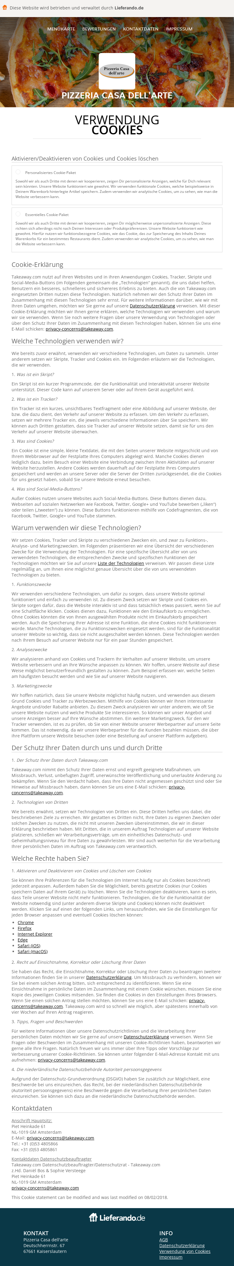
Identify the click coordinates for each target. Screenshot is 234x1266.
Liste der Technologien (121, 563)
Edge (23, 940)
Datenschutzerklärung (152, 306)
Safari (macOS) (33, 951)
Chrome (26, 922)
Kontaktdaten (140, 29)
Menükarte (61, 29)
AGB (163, 1240)
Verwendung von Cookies (185, 1251)
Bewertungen (99, 29)
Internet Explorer (35, 934)
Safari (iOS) (29, 946)
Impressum (179, 29)
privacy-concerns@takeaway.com (79, 329)
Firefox (24, 928)
